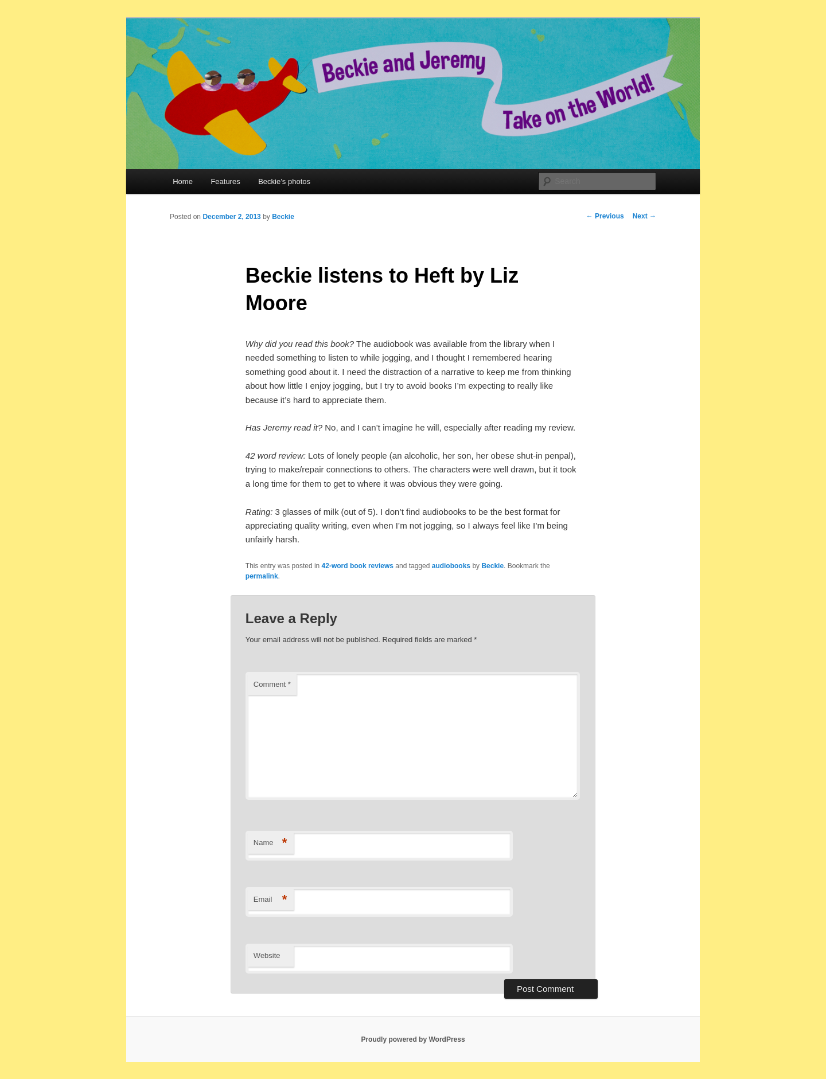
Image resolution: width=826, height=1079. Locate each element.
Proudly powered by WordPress (413, 1039)
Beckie (283, 217)
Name (270, 843)
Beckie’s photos (284, 181)
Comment (272, 684)
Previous (605, 216)
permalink (262, 576)
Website (267, 955)
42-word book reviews (357, 566)
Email (270, 900)
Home (183, 181)
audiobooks (451, 566)
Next (644, 216)
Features (225, 181)
